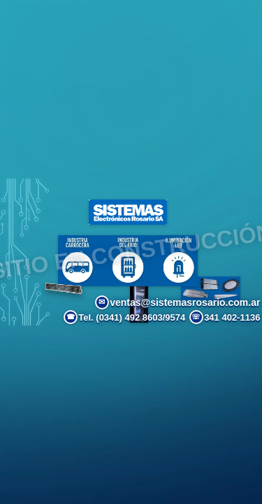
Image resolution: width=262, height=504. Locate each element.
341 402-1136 (225, 317)
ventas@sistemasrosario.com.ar (178, 302)
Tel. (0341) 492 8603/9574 (124, 317)
